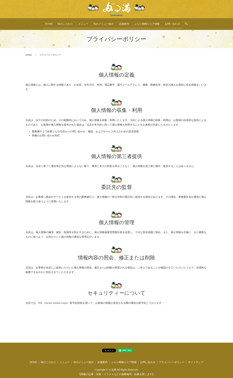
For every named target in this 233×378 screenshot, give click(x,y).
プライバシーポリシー (171, 358)
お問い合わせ (172, 22)
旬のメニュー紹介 (104, 22)
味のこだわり (65, 22)
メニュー (83, 22)
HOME (49, 22)
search (186, 22)
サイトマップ (195, 358)
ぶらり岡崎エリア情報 (147, 22)
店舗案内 (124, 22)
